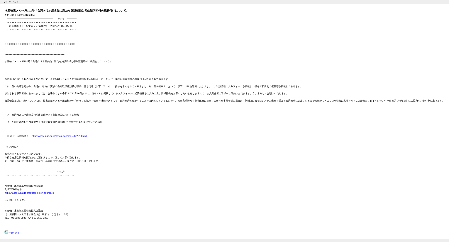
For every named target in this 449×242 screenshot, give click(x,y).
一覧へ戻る (14, 232)
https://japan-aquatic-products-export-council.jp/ (30, 192)
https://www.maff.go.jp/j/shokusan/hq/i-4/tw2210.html (59, 136)
